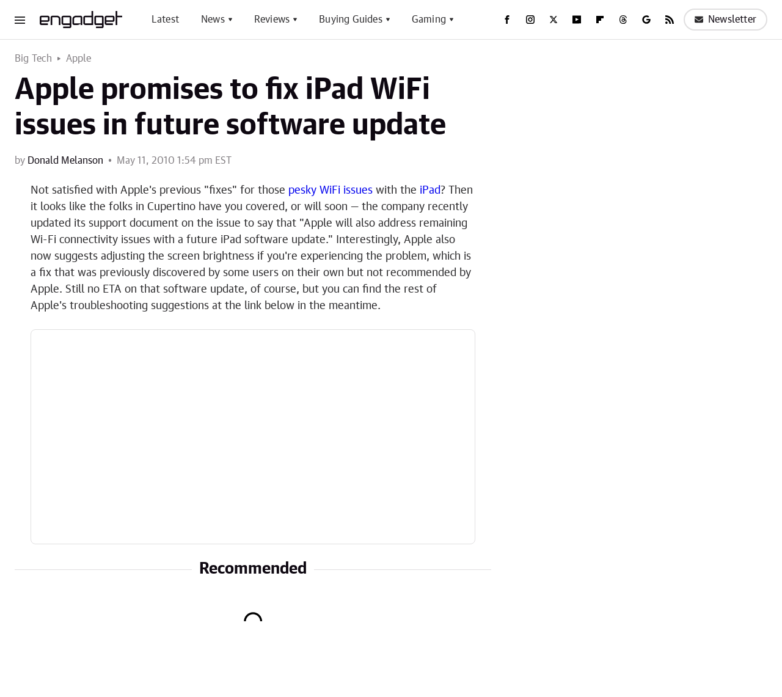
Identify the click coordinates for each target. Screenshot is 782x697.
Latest (165, 19)
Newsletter (725, 19)
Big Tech (34, 59)
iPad (430, 190)
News (213, 19)
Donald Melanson (65, 161)
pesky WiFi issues (330, 190)
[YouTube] (577, 19)
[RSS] (669, 19)
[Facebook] (507, 19)
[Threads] (623, 19)
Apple (79, 59)
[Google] (646, 19)
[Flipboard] (600, 19)
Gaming (429, 19)
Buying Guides (350, 19)
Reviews (272, 19)
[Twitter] (553, 19)
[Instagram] (530, 19)
